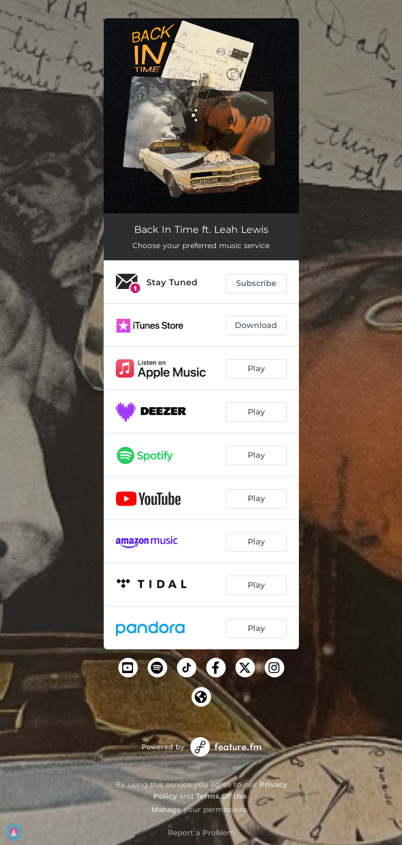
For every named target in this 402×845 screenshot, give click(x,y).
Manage (166, 809)
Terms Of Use (221, 795)
